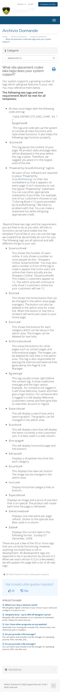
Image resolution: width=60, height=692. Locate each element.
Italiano (21, 4)
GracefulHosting (22, 179)
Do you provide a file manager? (19, 634)
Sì (11, 591)
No (24, 591)
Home (4, 36)
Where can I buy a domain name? (20, 604)
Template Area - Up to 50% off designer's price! (26, 614)
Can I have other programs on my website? (24, 624)
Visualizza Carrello (48, 4)
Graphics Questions (38, 36)
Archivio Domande (19, 36)
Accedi (30, 4)
